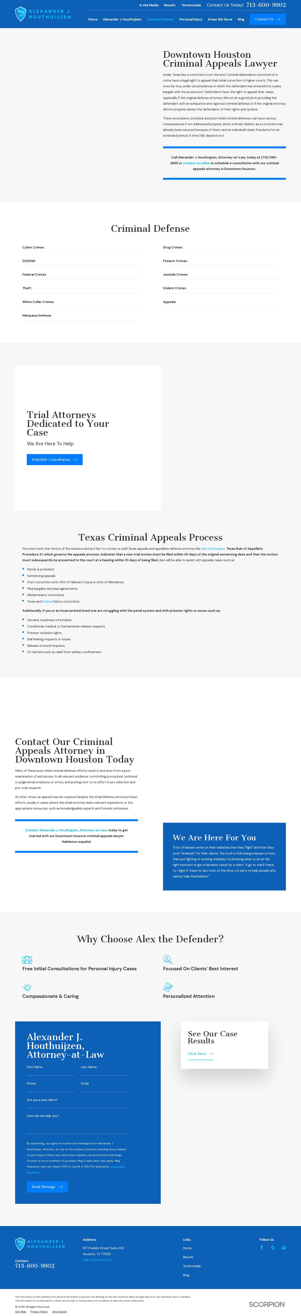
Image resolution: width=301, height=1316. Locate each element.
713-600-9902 (266, 5)
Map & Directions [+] (97, 1115)
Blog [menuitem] (241, 19)
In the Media (148, 5)
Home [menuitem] (92, 19)
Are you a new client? (42, 956)
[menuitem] (20, 1167)
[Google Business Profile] (283, 1103)
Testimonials (191, 5)
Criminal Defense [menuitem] (160, 19)
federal (47, 533)
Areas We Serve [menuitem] (220, 19)
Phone (31, 939)
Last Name (89, 923)
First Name (35, 923)
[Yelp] (273, 1103)
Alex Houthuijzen (213, 480)
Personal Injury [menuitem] (190, 19)
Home (187, 1104)
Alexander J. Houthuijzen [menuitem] (122, 19)
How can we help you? (43, 972)
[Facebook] (261, 1103)
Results (169, 5)
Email (85, 939)
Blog (186, 1131)
